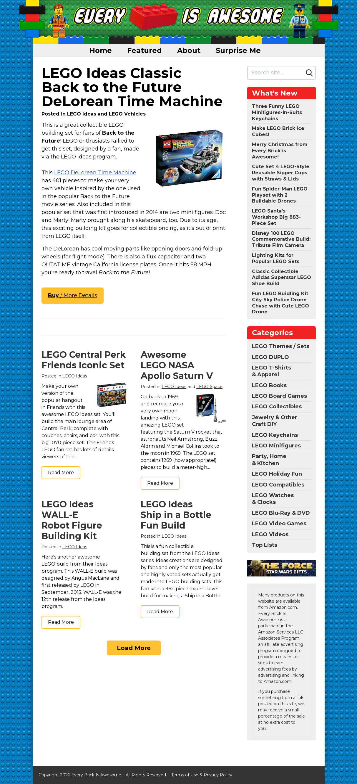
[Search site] (275, 72)
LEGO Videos (270, 534)
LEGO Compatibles (278, 485)
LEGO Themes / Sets (280, 346)
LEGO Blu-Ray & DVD (281, 513)
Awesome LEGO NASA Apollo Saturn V (177, 365)
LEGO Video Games (279, 523)
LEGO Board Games (279, 396)
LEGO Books (269, 385)
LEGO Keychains (275, 435)
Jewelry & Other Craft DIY (274, 420)
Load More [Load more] (134, 647)
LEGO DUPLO (270, 357)
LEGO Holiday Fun (277, 474)
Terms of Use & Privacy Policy (201, 775)
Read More (61, 472)
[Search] (309, 72)
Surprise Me (238, 50)
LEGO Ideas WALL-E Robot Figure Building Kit (71, 520)
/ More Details (72, 295)
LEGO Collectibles (277, 406)
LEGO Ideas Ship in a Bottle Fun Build (176, 515)
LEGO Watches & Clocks (273, 498)
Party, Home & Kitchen (269, 459)
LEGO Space (209, 386)
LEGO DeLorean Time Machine (95, 172)
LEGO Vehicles (127, 114)
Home (100, 50)
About (188, 50)
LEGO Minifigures (276, 445)
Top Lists (264, 545)
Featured (144, 50)
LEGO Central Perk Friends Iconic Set (83, 360)
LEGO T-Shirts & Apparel (271, 371)
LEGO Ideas (81, 114)
